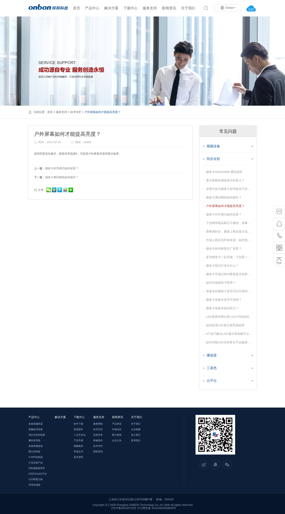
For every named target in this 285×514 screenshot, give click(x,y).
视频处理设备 (35, 429)
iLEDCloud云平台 (37, 473)
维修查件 (98, 440)
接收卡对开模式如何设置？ (56, 168)
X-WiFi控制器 (35, 457)
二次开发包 (80, 435)
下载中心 (131, 8)
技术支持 (98, 429)
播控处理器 (34, 440)
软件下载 (78, 423)
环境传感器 (34, 484)
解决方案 (111, 8)
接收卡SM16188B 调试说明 (224, 171)
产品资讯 (117, 423)
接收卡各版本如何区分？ (222, 308)
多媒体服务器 (35, 423)
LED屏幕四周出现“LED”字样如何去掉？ (229, 316)
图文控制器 (34, 451)
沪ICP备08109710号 (123, 508)
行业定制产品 (35, 462)
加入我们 (136, 435)
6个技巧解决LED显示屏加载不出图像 (229, 333)
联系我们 (136, 440)
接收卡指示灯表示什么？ (222, 265)
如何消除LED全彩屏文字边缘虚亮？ (229, 342)
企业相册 (136, 429)
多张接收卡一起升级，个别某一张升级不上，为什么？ (229, 257)
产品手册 (78, 440)
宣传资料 (78, 457)
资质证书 (78, 451)
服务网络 (98, 423)
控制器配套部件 (36, 468)
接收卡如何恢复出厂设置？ (224, 248)
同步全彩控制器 (36, 435)
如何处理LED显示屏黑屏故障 (225, 325)
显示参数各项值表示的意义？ (225, 180)
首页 (76, 8)
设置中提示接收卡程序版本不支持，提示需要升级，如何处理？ (229, 188)
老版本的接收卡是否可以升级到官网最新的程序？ (229, 291)
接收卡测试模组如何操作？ (56, 177)
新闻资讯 (169, 8)
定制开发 (98, 435)
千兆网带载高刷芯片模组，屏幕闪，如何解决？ (229, 223)
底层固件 (78, 429)
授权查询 (98, 451)
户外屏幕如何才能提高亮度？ (225, 206)
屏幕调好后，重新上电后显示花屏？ (229, 231)
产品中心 (92, 8)
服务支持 (150, 8)
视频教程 (78, 446)
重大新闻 (117, 435)
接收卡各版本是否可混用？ (224, 299)
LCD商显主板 (35, 479)
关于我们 (188, 8)
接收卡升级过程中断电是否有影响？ (229, 274)
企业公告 (117, 440)
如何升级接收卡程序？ (221, 282)
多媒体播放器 (35, 446)
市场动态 (117, 429)
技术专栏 (75, 112)
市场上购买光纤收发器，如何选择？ (229, 240)
